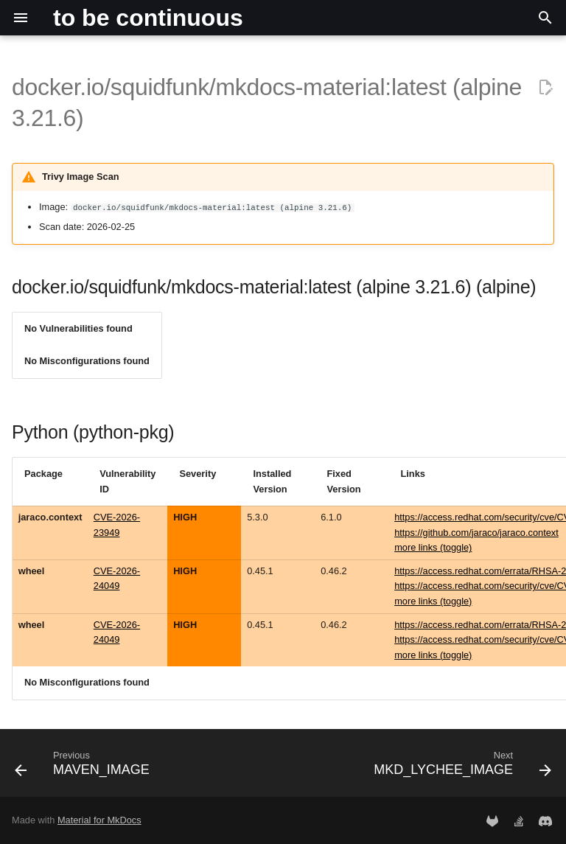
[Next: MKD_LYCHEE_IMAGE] (460, 767)
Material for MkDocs (99, 820)
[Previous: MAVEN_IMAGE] (84, 767)
